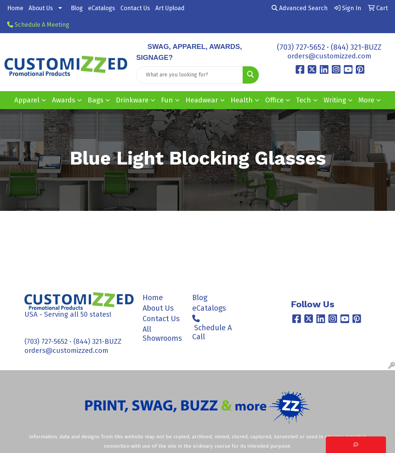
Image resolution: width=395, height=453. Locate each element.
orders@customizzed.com (329, 56)
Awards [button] (63, 100)
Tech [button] (303, 100)
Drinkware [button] (132, 100)
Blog (77, 8)
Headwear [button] (201, 100)
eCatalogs (101, 8)
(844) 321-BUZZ (356, 47)
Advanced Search (300, 8)
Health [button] (242, 100)
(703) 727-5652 (301, 47)
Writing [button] (335, 100)
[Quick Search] (189, 75)
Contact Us (135, 8)
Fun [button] (167, 100)
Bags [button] (95, 100)
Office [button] (274, 100)
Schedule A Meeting (38, 24)
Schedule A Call (212, 328)
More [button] (366, 100)
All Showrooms (162, 334)
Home (15, 8)
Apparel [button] (27, 100)
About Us (41, 8)
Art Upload (170, 8)
